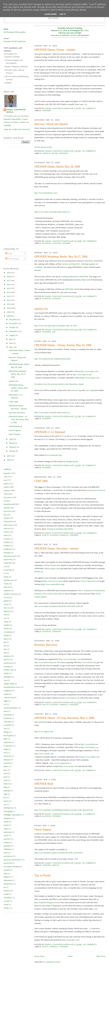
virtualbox (8, 897)
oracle (55, 865)
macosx (7, 659)
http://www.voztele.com (43, 753)
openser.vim (41, 308)
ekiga (6, 749)
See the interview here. (43, 147)
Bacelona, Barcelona (45, 644)
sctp (5, 680)
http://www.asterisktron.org (52, 584)
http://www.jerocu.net (52, 581)
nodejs (6, 673)
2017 (9, 280)
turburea (7, 890)
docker (6, 628)
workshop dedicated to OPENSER (74, 276)
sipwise (7, 587)
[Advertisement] (16, 195)
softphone (7, 690)
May (11, 347)
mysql (55, 153)
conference (8, 563)
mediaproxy (8, 808)
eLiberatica (8, 746)
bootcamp (7, 715)
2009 (9, 312)
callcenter (7, 721)
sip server (7, 511)
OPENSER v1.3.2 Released (49, 432)
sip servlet (8, 863)
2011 (9, 304)
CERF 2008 (40, 481)
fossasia (7, 763)
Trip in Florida (42, 875)
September (13, 331)
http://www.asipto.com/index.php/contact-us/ (52, 212)
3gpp (6, 701)
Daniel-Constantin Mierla (16, 111)
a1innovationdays (11, 708)
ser (5, 501)
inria (5, 773)
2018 (9, 276)
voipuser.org (8, 697)
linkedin (7, 790)
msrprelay (8, 818)
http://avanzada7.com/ (71, 940)
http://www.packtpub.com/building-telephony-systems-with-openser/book (63, 810)
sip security (8, 559)
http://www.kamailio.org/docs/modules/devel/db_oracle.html (58, 853)
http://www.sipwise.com (82, 374)
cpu (5, 728)
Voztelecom (54, 565)
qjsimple (7, 846)
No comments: (89, 108)
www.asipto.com (10, 54)
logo (5, 794)
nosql (6, 825)
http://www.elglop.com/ (43, 731)
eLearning (8, 632)
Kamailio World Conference (15, 41)
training (7, 552)
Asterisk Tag (76, 390)
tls (4, 887)
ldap (5, 787)
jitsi (5, 649)
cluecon (7, 528)
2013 (9, 296)
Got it (63, 14)
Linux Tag (89, 390)
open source (8, 525)
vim (53, 332)
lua (5, 797)
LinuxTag (56, 243)
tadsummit (8, 880)
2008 (9, 316)
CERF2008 (65, 487)
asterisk (46, 243)
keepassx (7, 656)
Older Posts (100, 956)
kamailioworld (9, 504)
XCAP (6, 597)
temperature (8, 884)
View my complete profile (17, 129)
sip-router (7, 497)
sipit (5, 873)
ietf (5, 646)
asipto (45, 535)
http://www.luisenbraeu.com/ (45, 193)
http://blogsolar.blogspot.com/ (46, 902)
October (12, 327)
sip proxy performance (13, 859)
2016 (9, 284)
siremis (6, 518)
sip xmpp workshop (11, 866)
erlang (6, 635)
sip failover (8, 856)
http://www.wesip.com (68, 766)
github (6, 601)
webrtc (6, 487)
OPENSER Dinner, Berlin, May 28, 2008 (57, 166)
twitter (6, 894)
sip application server (12, 687)
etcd (5, 752)
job (5, 652)
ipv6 (5, 777)
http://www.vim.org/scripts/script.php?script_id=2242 (55, 325)
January (12, 451)
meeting (7, 666)
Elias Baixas (59, 593)
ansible (6, 625)
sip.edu (6, 870)
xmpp (6, 621)
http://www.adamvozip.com (45, 662)
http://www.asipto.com (89, 371)
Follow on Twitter (11, 122)
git (5, 642)
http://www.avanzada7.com (70, 659)
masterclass (8, 663)
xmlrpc (6, 908)
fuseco (6, 639)
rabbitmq (7, 849)
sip (5, 480)
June (11, 343)
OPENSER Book (43, 783)
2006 (9, 460)
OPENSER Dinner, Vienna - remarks (54, 49)
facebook (7, 756)
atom (6, 711)
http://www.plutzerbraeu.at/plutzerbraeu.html (52, 359)
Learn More (50, 14)
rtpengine (7, 677)
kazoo (6, 604)
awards (6, 539)
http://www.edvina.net (87, 662)
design (6, 732)
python (6, 842)
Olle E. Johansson (85, 590)
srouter (6, 532)
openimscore (9, 580)
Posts (8, 253)
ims (5, 514)
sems (6, 535)
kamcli (6, 784)
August (12, 335)
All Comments (12, 259)
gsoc (5, 770)
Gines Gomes (47, 593)
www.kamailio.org (54, 455)
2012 (9, 300)
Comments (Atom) (52, 962)
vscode (6, 901)
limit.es (39, 571)
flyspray (7, 759)
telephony (7, 549)
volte (6, 494)
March (12, 443)
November (13, 323)
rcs (5, 573)
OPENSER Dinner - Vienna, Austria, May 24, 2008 (62, 345)
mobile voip (8, 670)
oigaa (6, 828)
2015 (9, 288)
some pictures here (94, 490)
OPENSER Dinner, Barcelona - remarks (56, 548)
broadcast (7, 718)
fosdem (6, 542)
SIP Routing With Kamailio (15, 32)
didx (5, 739)
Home (70, 956)
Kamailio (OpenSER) (64, 529)
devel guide (8, 735)
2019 (9, 272)
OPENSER (88, 261)
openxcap (7, 832)
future (6, 766)
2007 (9, 456)
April (11, 439)
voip (5, 476)
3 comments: (89, 814)
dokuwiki (7, 742)
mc (5, 804)
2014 (9, 292)
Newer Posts (39, 956)
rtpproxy (7, 611)
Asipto (24, 119)
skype (6, 577)
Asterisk (50, 529)
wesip (6, 904)
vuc (5, 618)
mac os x (7, 608)
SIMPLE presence (11, 594)
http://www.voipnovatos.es (87, 581)
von (5, 566)
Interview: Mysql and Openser (51, 124)
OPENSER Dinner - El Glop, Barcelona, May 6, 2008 (64, 717)
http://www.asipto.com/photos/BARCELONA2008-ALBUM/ (58, 606)
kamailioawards (10, 556)
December (13, 319)
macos (6, 801)
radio (6, 853)
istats (6, 780)
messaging (8, 811)
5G (5, 704)
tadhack (7, 877)
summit (7, 545)
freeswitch (8, 521)
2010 (9, 308)
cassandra (7, 725)
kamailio (46, 153)
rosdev (6, 583)
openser (46, 110)
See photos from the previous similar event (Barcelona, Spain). (59, 384)
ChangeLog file (71, 461)
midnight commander (12, 815)
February (13, 447)
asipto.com (55, 568)
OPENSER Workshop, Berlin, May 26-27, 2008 (61, 256)
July (11, 339)
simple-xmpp (9, 683)
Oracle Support (42, 829)
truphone (7, 590)
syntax (6, 694)
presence (7, 839)
